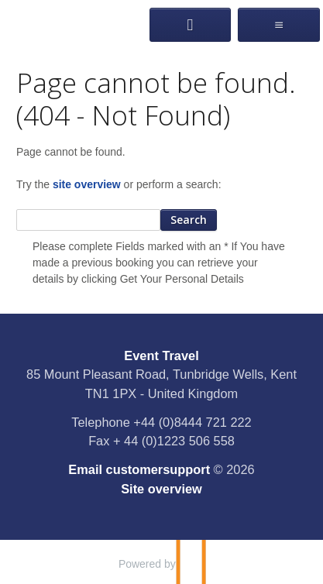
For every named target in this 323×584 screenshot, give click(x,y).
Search (188, 219)
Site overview (161, 489)
